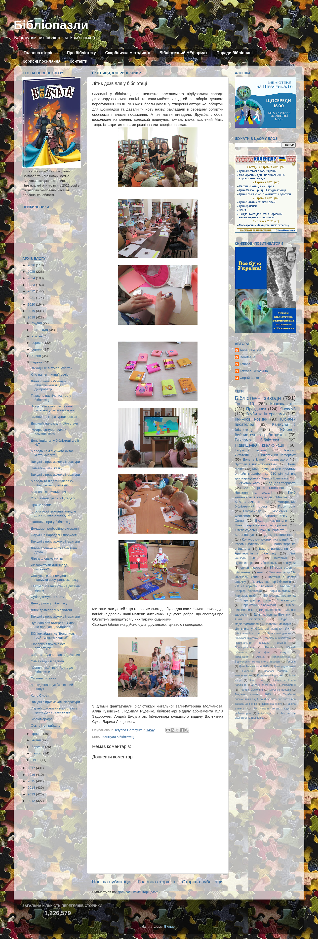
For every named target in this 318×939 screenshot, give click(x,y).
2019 (32, 311)
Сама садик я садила (47, 661)
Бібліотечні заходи (258, 398)
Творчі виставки (279, 591)
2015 (32, 781)
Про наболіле (41, 505)
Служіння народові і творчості (54, 535)
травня (37, 734)
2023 (32, 285)
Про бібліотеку (81, 53)
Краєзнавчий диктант (270, 675)
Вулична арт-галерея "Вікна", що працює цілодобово (53, 625)
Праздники (256, 409)
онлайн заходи (251, 567)
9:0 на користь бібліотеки (254, 586)
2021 (32, 298)
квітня (37, 740)
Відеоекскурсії (281, 656)
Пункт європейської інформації (261, 525)
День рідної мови (285, 666)
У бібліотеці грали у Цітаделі (53, 498)
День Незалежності (280, 535)
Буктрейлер (252, 511)
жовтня (37, 336)
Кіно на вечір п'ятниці (252, 502)
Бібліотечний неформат (277, 455)
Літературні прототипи (255, 600)
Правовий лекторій (278, 624)
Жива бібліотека (249, 619)
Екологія (247, 670)
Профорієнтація (245, 647)
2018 (32, 317)
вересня (38, 343)
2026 (32, 265)
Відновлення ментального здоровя (257, 661)
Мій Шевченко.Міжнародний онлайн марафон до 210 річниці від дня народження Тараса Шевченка (265, 473)
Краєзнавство (283, 403)
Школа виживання (273, 548)
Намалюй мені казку (46, 468)
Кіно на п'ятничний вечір (50, 492)
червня (37, 362)
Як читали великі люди (271, 708)
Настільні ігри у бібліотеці (51, 522)
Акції (260, 572)
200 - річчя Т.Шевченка (265, 488)
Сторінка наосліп (280, 689)
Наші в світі (257, 680)
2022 (32, 291)
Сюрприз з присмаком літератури (48, 646)
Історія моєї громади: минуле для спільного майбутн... (53, 513)
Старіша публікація (203, 881)
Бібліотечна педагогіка (279, 595)
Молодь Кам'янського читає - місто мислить (53, 453)
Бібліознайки (268, 563)
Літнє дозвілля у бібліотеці (51, 610)
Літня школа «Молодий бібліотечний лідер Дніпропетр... (49, 385)
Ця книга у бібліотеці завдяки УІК (262, 628)
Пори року (287, 506)
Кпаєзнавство (243, 675)
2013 (32, 794)
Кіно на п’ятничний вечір (50, 374)
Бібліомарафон (42, 719)
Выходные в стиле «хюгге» (52, 368)
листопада (40, 330)
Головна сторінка (41, 53)
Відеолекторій (244, 563)
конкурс (284, 652)
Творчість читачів (251, 450)
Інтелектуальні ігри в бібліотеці (261, 530)
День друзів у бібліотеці (49, 603)
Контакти (78, 61)
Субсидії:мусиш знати (48, 597)
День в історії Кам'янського (265, 459)
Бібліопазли (51, 25)
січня (36, 760)
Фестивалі (243, 516)
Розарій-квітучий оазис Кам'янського (48, 432)
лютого (37, 753)
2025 (32, 272)
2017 (32, 768)
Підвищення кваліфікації (259, 445)
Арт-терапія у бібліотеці (256, 553)
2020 (32, 304)
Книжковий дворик (279, 633)
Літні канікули (286, 600)
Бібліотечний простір (248, 633)
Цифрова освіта (272, 703)
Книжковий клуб (247, 483)
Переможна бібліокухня (259, 605)
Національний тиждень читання (260, 642)
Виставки (280, 558)
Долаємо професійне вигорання (55, 528)
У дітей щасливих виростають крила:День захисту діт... (54, 710)
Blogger (170, 926)
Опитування (288, 684)
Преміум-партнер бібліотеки (271, 582)
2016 (32, 775)
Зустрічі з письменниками (256, 464)
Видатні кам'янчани (271, 520)
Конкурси (289, 563)
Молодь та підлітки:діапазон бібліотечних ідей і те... (53, 483)
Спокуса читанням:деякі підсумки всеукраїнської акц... (55, 578)
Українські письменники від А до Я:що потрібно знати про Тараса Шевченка (265, 699)
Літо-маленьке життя (47, 558)
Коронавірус (244, 535)
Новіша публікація (111, 881)
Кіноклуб (287, 409)
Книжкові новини (251, 419)
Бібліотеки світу (274, 516)
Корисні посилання (41, 61)
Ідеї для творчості (282, 483)
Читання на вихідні (253, 492)
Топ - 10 (244, 403)
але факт (263, 652)
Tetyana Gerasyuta (254, 371)
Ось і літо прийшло (45, 725)
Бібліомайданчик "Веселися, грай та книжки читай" (53, 635)
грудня (37, 323)
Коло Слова (40, 695)
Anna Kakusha (251, 350)
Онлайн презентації (263, 684)
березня (38, 747)
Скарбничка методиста (127, 53)
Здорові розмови (276, 670)
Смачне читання (43, 678)
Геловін (291, 661)
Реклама (270, 647)
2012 (32, 801)
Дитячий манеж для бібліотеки (54, 423)
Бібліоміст (279, 511)
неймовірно (265, 713)
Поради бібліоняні (234, 53)
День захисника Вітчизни (272, 614)
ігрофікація (241, 656)
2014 (32, 787)
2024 (32, 278)
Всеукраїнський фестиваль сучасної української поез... (54, 408)
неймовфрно (243, 713)
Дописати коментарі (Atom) (138, 892)
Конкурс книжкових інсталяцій (265, 539)
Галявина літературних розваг (54, 417)
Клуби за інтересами (265, 414)
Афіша (260, 656)
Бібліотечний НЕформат (183, 53)
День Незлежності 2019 (254, 666)
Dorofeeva (247, 357)
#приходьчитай (245, 595)
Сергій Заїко (249, 378)
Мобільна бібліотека (278, 637)
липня (37, 356)
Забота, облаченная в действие (55, 655)
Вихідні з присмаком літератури (55, 462)
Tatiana (245, 364)
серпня (37, 349)
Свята (239, 520)
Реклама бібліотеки (257, 440)
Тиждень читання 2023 (253, 694)
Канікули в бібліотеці (118, 737)
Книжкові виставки (246, 637)
